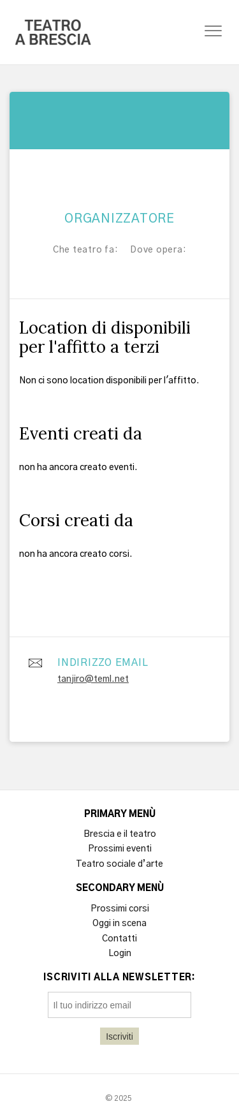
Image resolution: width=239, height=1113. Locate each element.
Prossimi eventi (120, 848)
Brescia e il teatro (119, 834)
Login (119, 953)
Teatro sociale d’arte (119, 864)
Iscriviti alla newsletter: (119, 977)
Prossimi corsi (120, 908)
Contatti (119, 938)
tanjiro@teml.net (93, 679)
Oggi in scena (119, 923)
